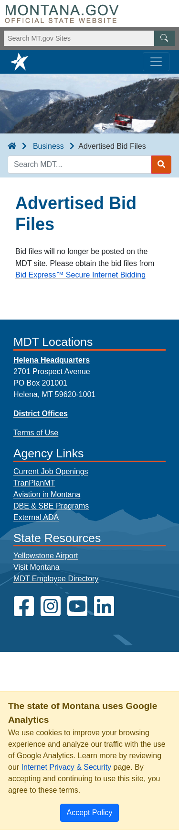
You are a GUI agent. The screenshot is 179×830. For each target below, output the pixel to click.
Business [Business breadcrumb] (48, 146)
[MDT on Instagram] (51, 606)
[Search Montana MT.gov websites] (89, 38)
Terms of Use (35, 433)
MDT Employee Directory (55, 579)
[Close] (89, 813)
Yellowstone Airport (45, 556)
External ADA (36, 517)
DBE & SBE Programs (51, 506)
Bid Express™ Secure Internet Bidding (80, 275)
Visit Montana (36, 567)
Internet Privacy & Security (66, 767)
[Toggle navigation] (156, 61)
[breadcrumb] (12, 146)
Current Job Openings (50, 471)
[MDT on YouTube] (77, 606)
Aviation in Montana (46, 494)
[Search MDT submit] (161, 164)
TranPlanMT (34, 483)
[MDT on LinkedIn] (104, 606)
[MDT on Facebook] (24, 606)
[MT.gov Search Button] (164, 38)
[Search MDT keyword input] (79, 164)
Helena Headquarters (51, 360)
